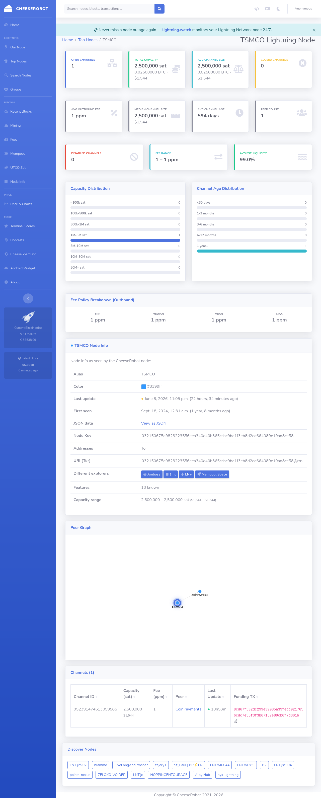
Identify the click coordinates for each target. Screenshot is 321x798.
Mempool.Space (212, 474)
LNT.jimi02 (78, 765)
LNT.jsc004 (283, 765)
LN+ (186, 474)
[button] (304, 9)
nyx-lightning (228, 774)
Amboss (151, 474)
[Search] (109, 9)
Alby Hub (202, 774)
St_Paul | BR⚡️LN (188, 765)
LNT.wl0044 (220, 765)
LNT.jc (138, 774)
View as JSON (154, 423)
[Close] (314, 30)
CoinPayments (188, 709)
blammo (100, 765)
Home (67, 40)
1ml (171, 474)
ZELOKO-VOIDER (111, 774)
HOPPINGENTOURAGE (168, 774)
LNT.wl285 (246, 765)
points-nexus (80, 774)
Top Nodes (88, 40)
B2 (264, 765)
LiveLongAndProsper (131, 765)
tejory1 (160, 765)
